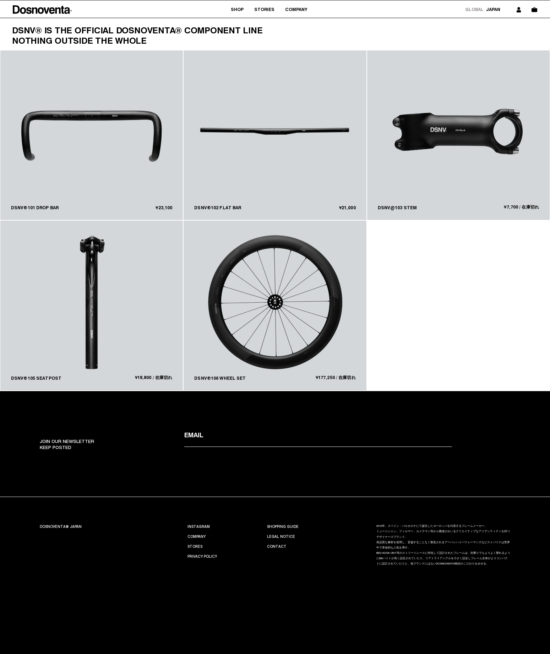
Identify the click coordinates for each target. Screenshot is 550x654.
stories (264, 9)
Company (296, 9)
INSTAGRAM (198, 526)
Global (474, 9)
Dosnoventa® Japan (61, 526)
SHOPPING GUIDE (283, 526)
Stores (194, 546)
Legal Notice (281, 536)
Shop (237, 9)
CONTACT (277, 546)
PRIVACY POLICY (202, 556)
